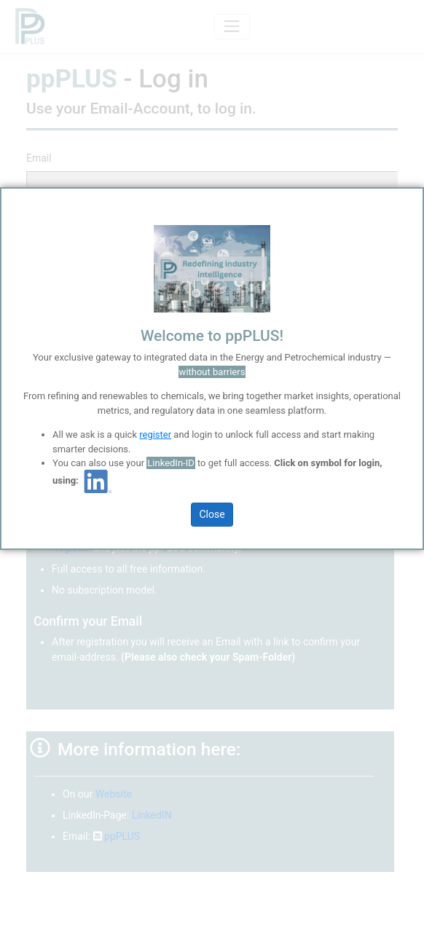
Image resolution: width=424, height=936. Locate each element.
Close (211, 514)
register (155, 434)
